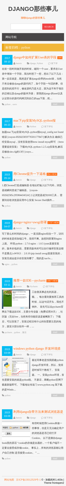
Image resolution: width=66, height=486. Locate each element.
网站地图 (9, 479)
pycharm (8, 332)
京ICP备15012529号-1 (28, 479)
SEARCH (49, 26)
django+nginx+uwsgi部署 (30, 222)
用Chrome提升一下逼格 (29, 174)
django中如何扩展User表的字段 (34, 57)
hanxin (19, 63)
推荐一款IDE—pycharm (29, 280)
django (33, 63)
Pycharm (34, 286)
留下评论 (48, 126)
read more (55, 104)
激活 (24, 332)
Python (40, 63)
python (7, 104)
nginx (7, 264)
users (15, 104)
